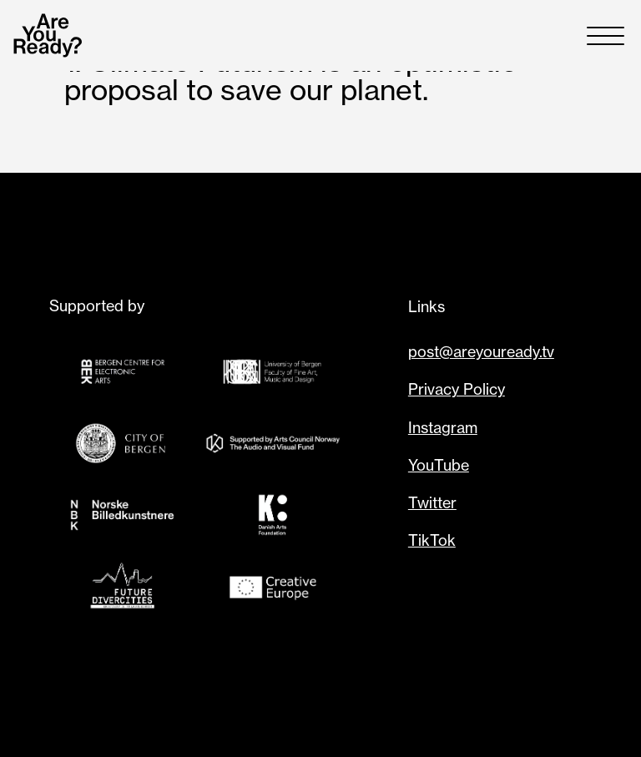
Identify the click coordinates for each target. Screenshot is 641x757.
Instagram (442, 427)
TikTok (432, 540)
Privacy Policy (456, 389)
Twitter (432, 502)
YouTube (438, 465)
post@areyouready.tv (481, 351)
